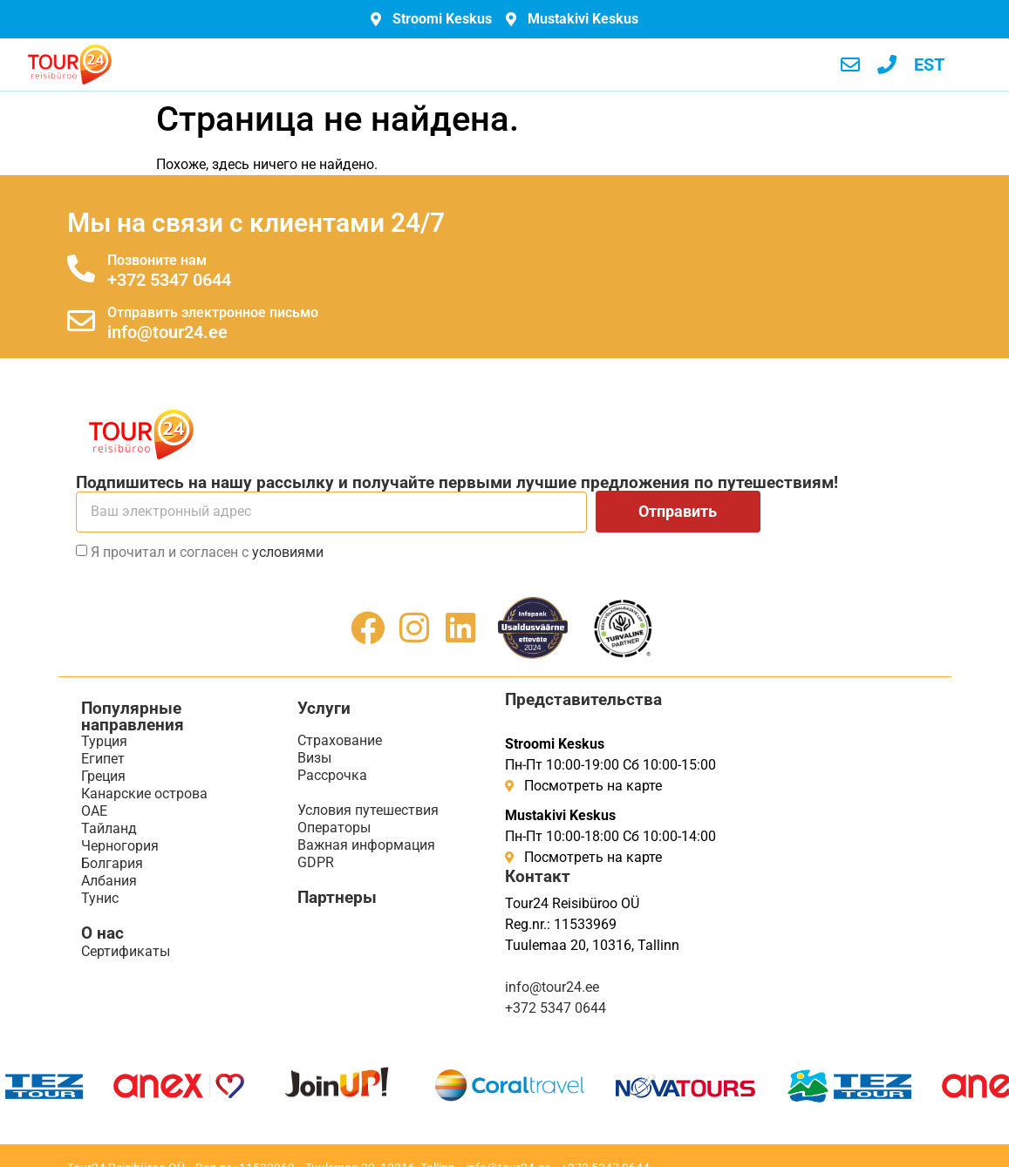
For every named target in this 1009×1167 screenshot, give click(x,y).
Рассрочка (332, 775)
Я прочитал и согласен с (207, 552)
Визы (314, 758)
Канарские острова (144, 793)
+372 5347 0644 (169, 279)
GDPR (315, 862)
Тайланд (109, 828)
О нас (102, 933)
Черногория (120, 846)
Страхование (339, 740)
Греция (103, 776)
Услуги (324, 708)
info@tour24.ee (167, 332)
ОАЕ (94, 811)
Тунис (100, 898)
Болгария (112, 863)
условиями (288, 552)
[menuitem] (929, 64)
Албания (109, 880)
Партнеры (337, 897)
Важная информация (366, 845)
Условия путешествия (368, 810)
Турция (104, 741)
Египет (103, 758)
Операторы (334, 827)
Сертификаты (125, 951)
